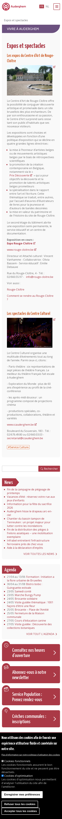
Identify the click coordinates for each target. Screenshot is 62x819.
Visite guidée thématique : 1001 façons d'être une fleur (30, 604)
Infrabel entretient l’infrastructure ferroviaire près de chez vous (28, 542)
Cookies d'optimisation (18, 776)
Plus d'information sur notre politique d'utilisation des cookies (30, 754)
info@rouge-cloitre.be (39, 277)
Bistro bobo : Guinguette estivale (24, 586)
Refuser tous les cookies (19, 804)
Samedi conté (19, 591)
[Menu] (56, 6)
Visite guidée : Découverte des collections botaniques (29, 626)
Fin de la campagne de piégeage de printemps (28, 491)
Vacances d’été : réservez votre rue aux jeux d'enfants (31, 498)
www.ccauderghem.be (20, 424)
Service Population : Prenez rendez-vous (27, 697)
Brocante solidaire (22, 598)
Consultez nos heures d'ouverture (28, 653)
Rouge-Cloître (15, 289)
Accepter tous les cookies (20, 811)
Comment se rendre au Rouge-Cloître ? (30, 297)
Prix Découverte (19, 175)
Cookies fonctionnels (17, 761)
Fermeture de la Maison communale (25, 615)
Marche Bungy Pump (24, 595)
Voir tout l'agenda (40, 634)
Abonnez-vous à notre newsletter (29, 675)
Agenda (10, 570)
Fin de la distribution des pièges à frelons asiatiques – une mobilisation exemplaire (30, 533)
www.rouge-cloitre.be (20, 250)
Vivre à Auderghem (23, 29)
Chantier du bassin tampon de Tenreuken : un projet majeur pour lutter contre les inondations (28, 522)
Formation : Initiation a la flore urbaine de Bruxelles (30, 578)
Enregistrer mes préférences (22, 794)
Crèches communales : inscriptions (29, 719)
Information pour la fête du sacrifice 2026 (29, 505)
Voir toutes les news (38, 554)
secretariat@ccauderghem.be (25, 438)
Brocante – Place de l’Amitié (28, 609)
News (8, 482)
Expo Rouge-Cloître (19, 243)
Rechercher (51, 469)
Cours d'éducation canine (26, 620)
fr (41, 6)
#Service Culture (18, 447)
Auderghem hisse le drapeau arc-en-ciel (29, 513)
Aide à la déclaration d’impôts (25, 548)
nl (47, 6)
